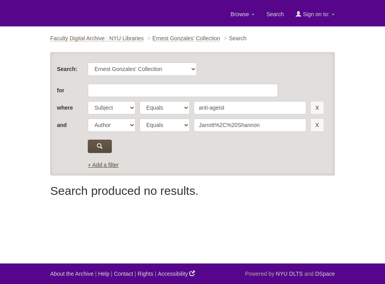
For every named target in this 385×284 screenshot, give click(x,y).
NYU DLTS (289, 274)
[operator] (165, 107)
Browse (242, 14)
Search (275, 14)
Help (103, 274)
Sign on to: (315, 14)
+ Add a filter (103, 165)
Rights (145, 274)
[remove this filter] (317, 107)
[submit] (100, 146)
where (65, 108)
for (60, 90)
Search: (67, 69)
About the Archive (72, 274)
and (62, 125)
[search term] (250, 107)
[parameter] (112, 107)
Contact (123, 274)
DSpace (325, 274)
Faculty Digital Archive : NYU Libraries (97, 38)
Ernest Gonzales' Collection (187, 38)
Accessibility (176, 273)
